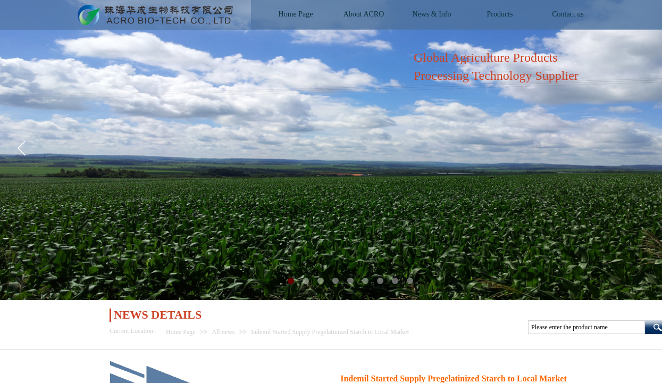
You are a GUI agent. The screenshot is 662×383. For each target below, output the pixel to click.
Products (500, 14)
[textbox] (586, 327)
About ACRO (363, 14)
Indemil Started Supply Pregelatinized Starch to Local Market (330, 332)
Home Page (181, 332)
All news (223, 332)
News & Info (431, 14)
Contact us (568, 14)
